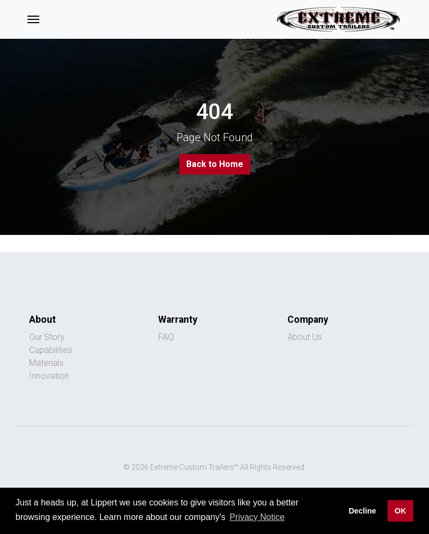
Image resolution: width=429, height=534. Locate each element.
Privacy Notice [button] (256, 517)
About (42, 319)
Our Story (47, 337)
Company (307, 319)
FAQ (166, 337)
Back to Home (214, 164)
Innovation (49, 376)
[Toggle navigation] (33, 19)
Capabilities (50, 350)
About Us (304, 337)
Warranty (178, 319)
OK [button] (400, 511)
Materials (46, 363)
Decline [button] (362, 511)
